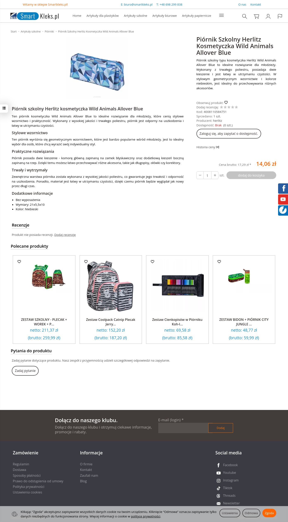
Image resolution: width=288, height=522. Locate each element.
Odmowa (251, 513)
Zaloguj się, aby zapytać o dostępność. (229, 133)
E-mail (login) (169, 419)
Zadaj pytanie (25, 370)
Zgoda (269, 513)
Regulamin (21, 464)
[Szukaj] (245, 16)
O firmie (86, 464)
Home (77, 16)
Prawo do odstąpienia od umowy (38, 481)
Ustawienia (230, 513)
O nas (242, 4)
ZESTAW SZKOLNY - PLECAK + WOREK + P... (44, 321)
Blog (83, 481)
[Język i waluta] (280, 16)
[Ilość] (207, 175)
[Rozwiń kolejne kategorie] (221, 16)
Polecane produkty (29, 246)
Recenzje (20, 225)
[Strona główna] (30, 15)
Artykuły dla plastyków (103, 16)
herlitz (217, 120)
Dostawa (19, 469)
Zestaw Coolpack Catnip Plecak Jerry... (110, 321)
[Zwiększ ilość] (200, 175)
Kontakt (255, 4)
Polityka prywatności (28, 486)
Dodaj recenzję (65, 235)
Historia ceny (207, 147)
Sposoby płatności (27, 475)
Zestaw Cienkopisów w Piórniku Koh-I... (177, 321)
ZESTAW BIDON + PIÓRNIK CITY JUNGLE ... (244, 321)
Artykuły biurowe (164, 16)
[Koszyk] (256, 16)
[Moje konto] (268, 16)
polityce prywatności (145, 516)
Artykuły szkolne (135, 16)
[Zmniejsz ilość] (214, 175)
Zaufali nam (89, 475)
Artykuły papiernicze (196, 16)
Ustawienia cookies (27, 492)
